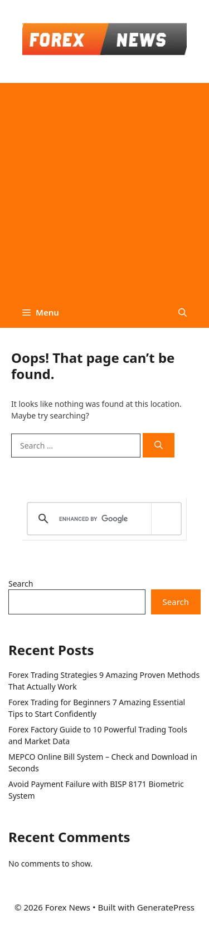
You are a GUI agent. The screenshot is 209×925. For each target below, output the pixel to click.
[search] (102, 518)
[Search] (158, 445)
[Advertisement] (104, 187)
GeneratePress (166, 907)
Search (20, 583)
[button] (182, 312)
